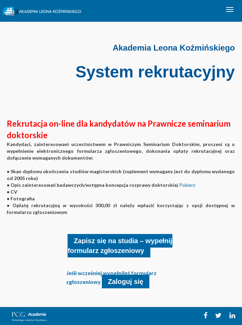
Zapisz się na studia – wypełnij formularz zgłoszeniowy (120, 245)
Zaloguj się (125, 281)
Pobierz (187, 185)
